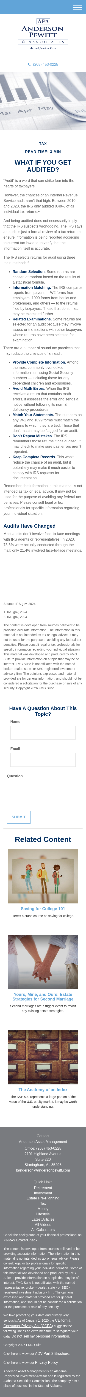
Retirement (43, 1188)
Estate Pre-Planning (43, 1198)
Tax (43, 1203)
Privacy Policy (46, 1362)
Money (42, 1209)
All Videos (43, 1225)
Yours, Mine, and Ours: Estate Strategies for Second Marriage (42, 996)
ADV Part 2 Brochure (52, 1354)
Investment (43, 1193)
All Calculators (43, 1230)
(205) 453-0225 (43, 64)
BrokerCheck (26, 1240)
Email (15, 749)
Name (15, 722)
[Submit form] (19, 817)
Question (15, 776)
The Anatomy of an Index (43, 1089)
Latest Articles (43, 1219)
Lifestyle (43, 1214)
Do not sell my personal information (40, 1336)
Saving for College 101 (43, 908)
